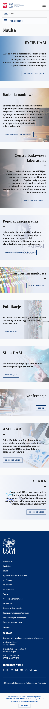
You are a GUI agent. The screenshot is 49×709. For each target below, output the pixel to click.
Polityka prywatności (17, 699)
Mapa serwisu (8, 589)
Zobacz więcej (11, 332)
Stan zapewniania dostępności (16, 613)
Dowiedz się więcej (12, 460)
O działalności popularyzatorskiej (19, 252)
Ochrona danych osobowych (14, 618)
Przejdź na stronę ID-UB (34, 73)
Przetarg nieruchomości (13, 599)
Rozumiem (24, 705)
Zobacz (41, 408)
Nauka (5, 571)
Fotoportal (7, 604)
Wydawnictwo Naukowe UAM (15, 575)
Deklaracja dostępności (12, 608)
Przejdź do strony (36, 285)
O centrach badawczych (34, 200)
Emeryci (6, 627)
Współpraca (7, 580)
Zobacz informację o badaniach (18, 134)
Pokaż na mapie (9, 651)
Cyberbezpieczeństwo (12, 622)
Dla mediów (7, 585)
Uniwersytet (8, 561)
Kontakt (6, 594)
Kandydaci (7, 566)
